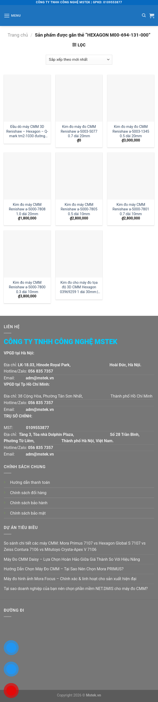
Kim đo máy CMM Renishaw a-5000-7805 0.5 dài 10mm (79, 209)
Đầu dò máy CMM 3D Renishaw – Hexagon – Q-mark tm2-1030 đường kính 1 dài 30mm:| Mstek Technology (27, 131)
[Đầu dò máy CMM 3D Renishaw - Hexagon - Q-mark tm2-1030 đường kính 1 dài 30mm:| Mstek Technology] (27, 98)
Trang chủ (18, 35)
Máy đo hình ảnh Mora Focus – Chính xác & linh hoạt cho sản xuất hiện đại (70, 578)
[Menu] (12, 15)
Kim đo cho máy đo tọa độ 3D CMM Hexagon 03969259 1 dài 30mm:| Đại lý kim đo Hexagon (79, 287)
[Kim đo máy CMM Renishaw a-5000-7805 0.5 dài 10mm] (79, 176)
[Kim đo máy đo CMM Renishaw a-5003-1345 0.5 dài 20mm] (130, 98)
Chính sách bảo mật (28, 513)
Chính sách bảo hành (28, 502)
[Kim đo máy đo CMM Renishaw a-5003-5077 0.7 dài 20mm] (79, 98)
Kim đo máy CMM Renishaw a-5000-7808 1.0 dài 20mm (27, 209)
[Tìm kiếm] (144, 15)
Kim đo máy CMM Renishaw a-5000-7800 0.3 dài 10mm (27, 287)
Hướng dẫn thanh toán (30, 482)
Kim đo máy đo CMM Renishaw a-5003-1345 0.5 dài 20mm (131, 131)
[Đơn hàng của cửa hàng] (79, 60)
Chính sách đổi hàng (28, 492)
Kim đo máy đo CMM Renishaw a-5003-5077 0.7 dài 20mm (79, 131)
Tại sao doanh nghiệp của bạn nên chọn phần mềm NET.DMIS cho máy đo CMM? (76, 588)
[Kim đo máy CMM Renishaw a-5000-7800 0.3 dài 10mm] (27, 253)
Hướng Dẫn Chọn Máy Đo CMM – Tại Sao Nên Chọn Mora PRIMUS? (64, 569)
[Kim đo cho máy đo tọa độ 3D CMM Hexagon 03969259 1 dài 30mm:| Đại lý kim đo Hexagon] (79, 253)
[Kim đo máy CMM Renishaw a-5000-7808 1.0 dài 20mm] (27, 176)
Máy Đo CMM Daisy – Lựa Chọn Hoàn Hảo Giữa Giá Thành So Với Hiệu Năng (72, 559)
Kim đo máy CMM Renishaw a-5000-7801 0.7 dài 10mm (131, 209)
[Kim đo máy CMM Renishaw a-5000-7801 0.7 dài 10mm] (130, 176)
